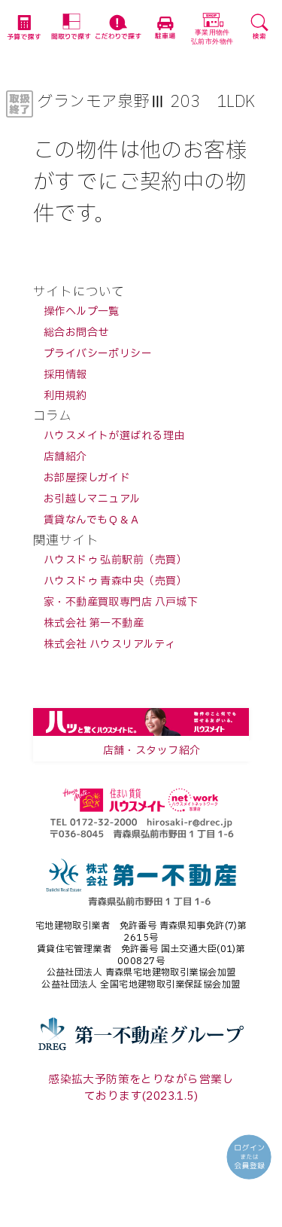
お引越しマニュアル (92, 499)
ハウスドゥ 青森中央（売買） (115, 581)
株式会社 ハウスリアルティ (109, 644)
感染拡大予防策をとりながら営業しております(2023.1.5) (141, 1087)
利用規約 (65, 396)
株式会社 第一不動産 (94, 623)
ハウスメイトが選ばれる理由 (114, 436)
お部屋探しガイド (87, 478)
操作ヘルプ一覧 (82, 311)
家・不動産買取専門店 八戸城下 (121, 602)
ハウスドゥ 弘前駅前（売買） (115, 560)
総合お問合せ (76, 332)
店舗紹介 (65, 457)
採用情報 (65, 375)
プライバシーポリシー (98, 354)
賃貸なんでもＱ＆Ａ (92, 520)
